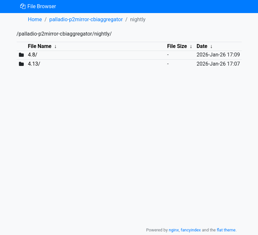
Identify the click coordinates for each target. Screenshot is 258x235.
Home (35, 19)
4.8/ (32, 55)
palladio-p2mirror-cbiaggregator (86, 19)
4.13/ (34, 64)
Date (202, 46)
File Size (177, 46)
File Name (39, 46)
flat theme (226, 229)
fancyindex (191, 229)
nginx (174, 229)
